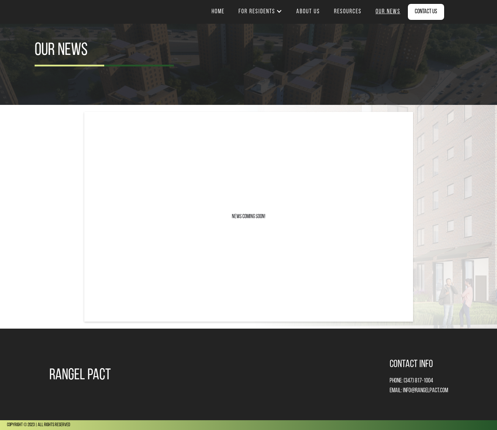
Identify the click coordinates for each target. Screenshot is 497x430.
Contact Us (426, 11)
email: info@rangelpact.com (419, 390)
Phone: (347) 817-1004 (411, 381)
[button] (260, 12)
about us (308, 11)
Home (218, 11)
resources (348, 11)
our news (388, 11)
